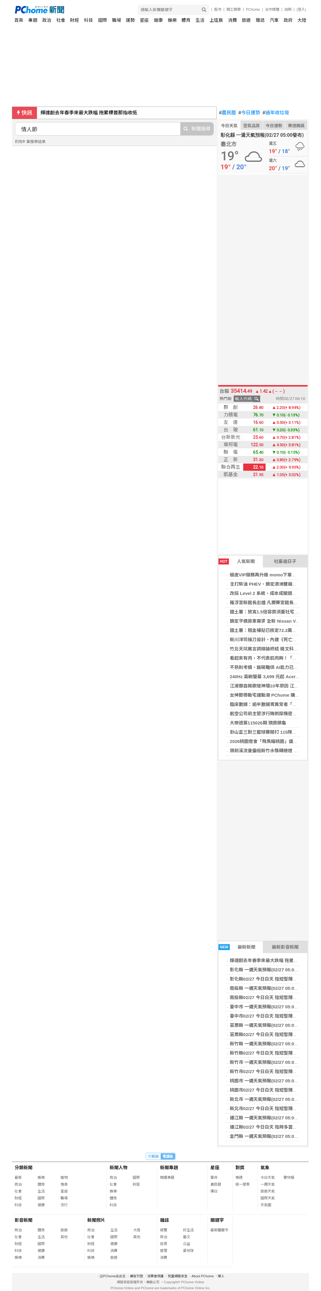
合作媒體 (272, 9)
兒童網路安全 (177, 1276)
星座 (144, 20)
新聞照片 (96, 1220)
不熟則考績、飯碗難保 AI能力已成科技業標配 (275, 667)
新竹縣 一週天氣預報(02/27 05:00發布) (268, 1043)
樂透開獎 (296, 125)
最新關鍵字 (219, 1230)
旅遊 (246, 20)
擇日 (214, 1191)
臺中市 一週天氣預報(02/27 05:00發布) (268, 1006)
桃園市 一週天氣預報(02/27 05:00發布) (268, 1080)
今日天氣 (229, 125)
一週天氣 (267, 1184)
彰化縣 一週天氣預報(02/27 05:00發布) (268, 969)
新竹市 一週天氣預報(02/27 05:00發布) (268, 1062)
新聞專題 (169, 1167)
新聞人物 (119, 1167)
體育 (186, 20)
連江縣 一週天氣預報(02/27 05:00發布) (268, 1117)
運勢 (130, 20)
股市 (217, 9)
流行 (64, 1205)
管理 (163, 1251)
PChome (253, 9)
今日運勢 (249, 112)
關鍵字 (217, 1220)
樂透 (239, 1177)
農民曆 (227, 112)
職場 (116, 20)
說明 (287, 9)
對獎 (239, 1167)
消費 (232, 20)
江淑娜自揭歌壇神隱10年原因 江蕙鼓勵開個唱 (275, 685)
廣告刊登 (136, 1276)
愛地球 (188, 1251)
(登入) (301, 9)
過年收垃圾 (276, 112)
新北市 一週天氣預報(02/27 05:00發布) (268, 1099)
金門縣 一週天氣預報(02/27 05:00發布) (268, 1136)
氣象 (264, 1167)
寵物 (64, 1177)
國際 (102, 20)
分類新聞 (23, 1167)
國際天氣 (267, 1198)
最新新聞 (236, 947)
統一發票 (242, 1184)
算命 (214, 1177)
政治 (46, 20)
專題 (32, 20)
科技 (88, 20)
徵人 (221, 1276)
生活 (200, 20)
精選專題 (167, 1177)
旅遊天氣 (267, 1191)
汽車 (274, 20)
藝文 (186, 1237)
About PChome (203, 1276)
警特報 (288, 1177)
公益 (186, 1244)
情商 (64, 1184)
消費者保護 (155, 1276)
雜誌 (260, 20)
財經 (74, 20)
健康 (158, 20)
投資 (163, 1244)
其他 (64, 1237)
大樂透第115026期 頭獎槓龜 (258, 722)
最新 (18, 1177)
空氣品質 (251, 125)
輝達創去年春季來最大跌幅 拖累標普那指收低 (89, 112)
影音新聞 (23, 1220)
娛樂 (172, 20)
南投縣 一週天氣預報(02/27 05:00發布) (268, 988)
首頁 (18, 20)
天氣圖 (265, 1205)
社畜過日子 (285, 561)
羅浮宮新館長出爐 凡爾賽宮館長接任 (266, 602)
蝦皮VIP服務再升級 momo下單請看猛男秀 (272, 574)
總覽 (163, 1230)
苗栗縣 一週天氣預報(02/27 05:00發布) (268, 1025)
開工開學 (234, 9)
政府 (288, 20)
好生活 (188, 1230)
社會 (60, 20)
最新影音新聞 (285, 947)
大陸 (301, 20)
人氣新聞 (236, 561)
